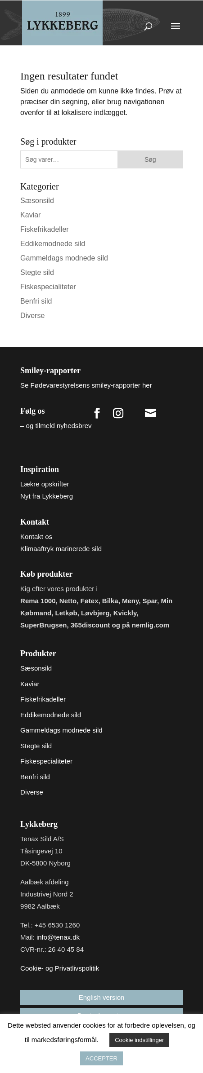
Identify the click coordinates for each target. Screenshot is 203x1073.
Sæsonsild (37, 200)
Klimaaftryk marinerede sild (61, 548)
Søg (150, 159)
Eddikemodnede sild (52, 243)
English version (102, 997)
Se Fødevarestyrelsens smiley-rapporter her (86, 385)
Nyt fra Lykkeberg (46, 496)
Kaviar (30, 215)
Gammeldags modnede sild (64, 258)
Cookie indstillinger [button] (139, 1040)
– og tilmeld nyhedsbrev (55, 425)
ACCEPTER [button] (101, 1058)
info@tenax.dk (58, 937)
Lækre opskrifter (44, 484)
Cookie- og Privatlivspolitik (59, 968)
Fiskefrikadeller (44, 229)
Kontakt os (36, 536)
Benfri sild (36, 301)
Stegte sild (37, 272)
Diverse (32, 315)
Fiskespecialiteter (48, 287)
